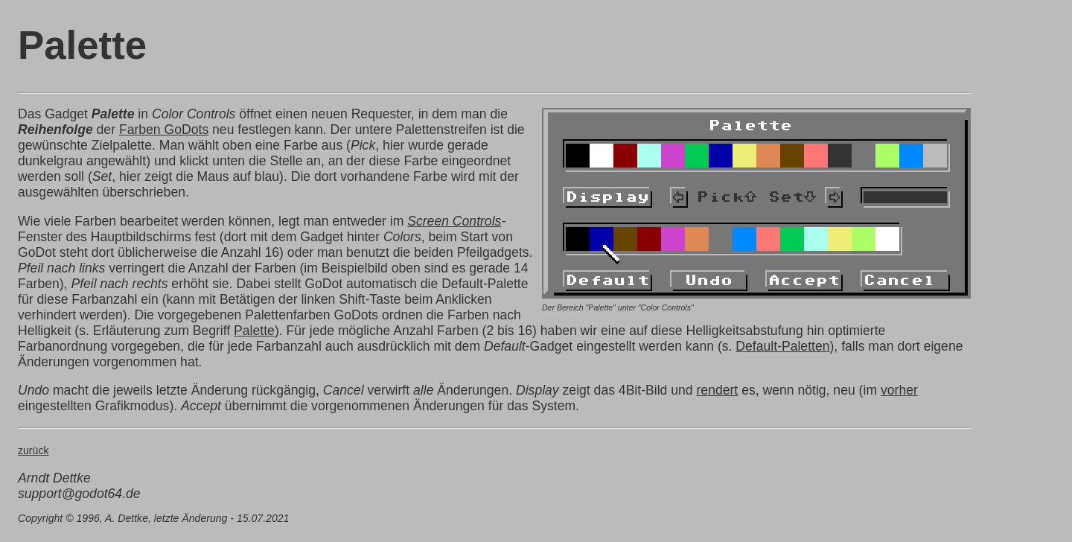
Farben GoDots (163, 129)
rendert (717, 390)
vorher (899, 390)
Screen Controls (454, 221)
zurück (33, 450)
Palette (254, 330)
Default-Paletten (782, 346)
